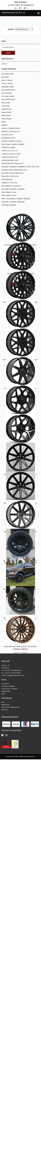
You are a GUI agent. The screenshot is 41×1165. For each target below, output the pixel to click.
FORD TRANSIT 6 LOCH (8, 195)
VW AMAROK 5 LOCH (8, 138)
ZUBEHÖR (4, 125)
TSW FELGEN (5, 106)
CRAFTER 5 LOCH (7, 135)
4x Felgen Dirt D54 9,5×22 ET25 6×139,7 (20, 746)
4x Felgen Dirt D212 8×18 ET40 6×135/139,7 (20, 468)
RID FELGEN (4, 77)
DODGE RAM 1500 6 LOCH (9, 160)
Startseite (5, 1089)
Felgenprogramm (8, 1092)
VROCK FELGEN (6, 119)
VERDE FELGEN (6, 115)
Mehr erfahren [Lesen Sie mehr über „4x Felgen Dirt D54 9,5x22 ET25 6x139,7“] (20, 811)
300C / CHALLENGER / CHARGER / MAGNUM (15, 199)
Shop (3, 1099)
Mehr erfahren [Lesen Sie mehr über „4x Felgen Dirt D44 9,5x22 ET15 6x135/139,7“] (20, 646)
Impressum (5, 1110)
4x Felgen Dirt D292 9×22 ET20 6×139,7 (20, 524)
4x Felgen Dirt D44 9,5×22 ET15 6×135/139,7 (20, 580)
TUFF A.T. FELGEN (6, 84)
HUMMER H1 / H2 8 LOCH (9, 183)
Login (15, 8)
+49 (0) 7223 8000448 (14, 5)
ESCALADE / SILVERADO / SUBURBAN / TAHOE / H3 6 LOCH (20, 167)
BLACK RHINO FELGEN (8, 100)
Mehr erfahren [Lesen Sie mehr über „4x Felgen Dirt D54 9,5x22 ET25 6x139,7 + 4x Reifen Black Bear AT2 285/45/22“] (20, 980)
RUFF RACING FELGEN (8, 90)
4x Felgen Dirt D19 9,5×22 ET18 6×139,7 (20, 245)
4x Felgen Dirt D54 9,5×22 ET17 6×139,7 (20, 691)
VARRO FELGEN (6, 112)
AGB (2, 1108)
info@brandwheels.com (15, 1081)
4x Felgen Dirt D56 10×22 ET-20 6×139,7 (20, 1025)
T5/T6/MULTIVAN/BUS (8, 205)
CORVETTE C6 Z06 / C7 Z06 (10, 154)
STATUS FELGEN (6, 93)
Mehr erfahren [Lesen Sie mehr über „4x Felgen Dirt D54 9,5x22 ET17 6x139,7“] (20, 700)
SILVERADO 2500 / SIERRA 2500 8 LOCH (14, 170)
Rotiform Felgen (7, 74)
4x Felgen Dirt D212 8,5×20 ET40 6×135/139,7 (20, 413)
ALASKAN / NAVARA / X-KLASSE (11, 141)
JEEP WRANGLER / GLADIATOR (11, 186)
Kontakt (4, 1115)
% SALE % (4, 64)
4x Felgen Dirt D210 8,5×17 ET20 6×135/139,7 (20, 302)
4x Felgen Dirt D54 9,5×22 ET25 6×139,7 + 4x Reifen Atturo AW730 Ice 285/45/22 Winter (20, 860)
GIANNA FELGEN (6, 109)
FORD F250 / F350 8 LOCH (10, 176)
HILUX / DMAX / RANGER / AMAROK (12, 144)
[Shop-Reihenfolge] (24, 29)
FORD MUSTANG (6, 179)
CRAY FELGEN (5, 103)
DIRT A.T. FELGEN (6, 80)
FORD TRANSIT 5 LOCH (8, 192)
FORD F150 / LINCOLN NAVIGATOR (12, 173)
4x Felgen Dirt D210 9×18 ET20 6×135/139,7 (20, 356)
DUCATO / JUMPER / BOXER (10, 128)
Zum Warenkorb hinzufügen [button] (20, 254)
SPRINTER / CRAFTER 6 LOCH (10, 131)
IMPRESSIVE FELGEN (7, 87)
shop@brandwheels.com (27, 5)
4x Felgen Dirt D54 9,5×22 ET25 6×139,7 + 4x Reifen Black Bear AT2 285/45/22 (20, 915)
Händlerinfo (6, 1097)
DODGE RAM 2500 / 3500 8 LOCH (12, 163)
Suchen (8, 53)
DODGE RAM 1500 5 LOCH (9, 157)
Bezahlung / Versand (9, 1094)
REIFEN (3, 122)
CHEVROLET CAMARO (8, 147)
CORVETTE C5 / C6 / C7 (9, 151)
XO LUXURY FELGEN (7, 96)
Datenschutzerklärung (10, 1113)
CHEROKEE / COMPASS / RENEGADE (13, 202)
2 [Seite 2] (20, 1047)
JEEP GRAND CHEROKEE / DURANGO (13, 189)
